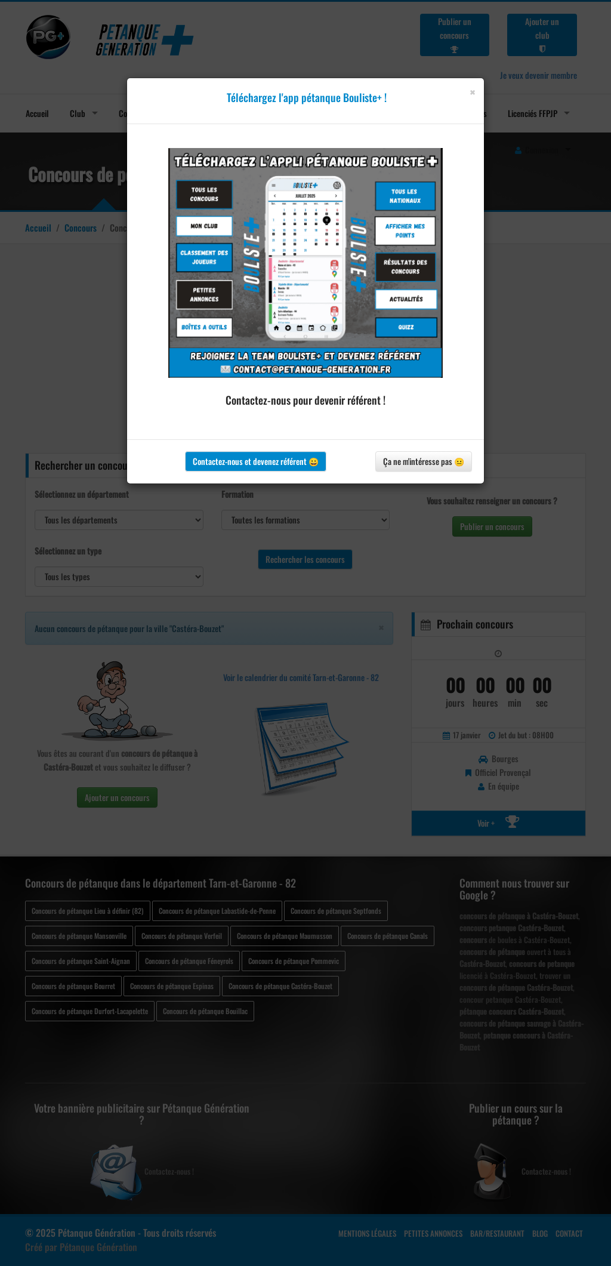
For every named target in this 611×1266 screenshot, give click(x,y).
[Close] (472, 92)
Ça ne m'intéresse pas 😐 (423, 461)
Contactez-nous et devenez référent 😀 (256, 461)
